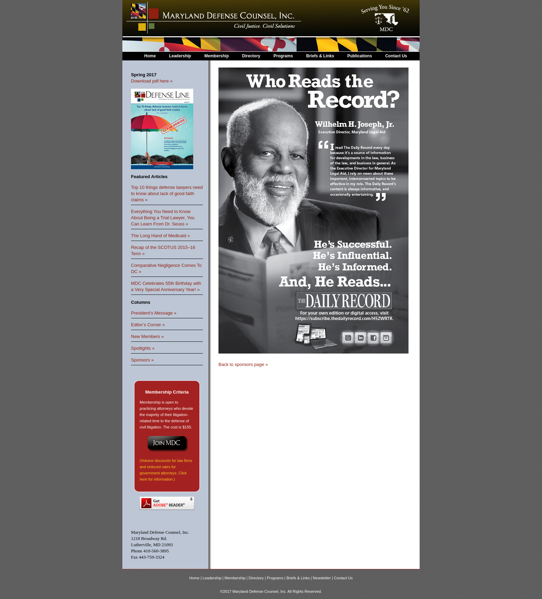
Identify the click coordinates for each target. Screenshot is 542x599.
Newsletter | (323, 578)
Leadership (180, 56)
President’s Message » (153, 313)
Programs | (277, 578)
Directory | (258, 578)
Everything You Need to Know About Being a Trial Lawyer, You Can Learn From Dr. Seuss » (163, 217)
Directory (251, 56)
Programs (283, 56)
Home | (196, 578)
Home (150, 56)
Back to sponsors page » (243, 364)
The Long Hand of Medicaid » (160, 235)
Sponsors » (142, 360)
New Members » (147, 336)
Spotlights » (143, 348)
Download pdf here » (151, 81)
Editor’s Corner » (148, 324)
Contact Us (396, 56)
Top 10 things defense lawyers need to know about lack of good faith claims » (167, 193)
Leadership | (213, 578)
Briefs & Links (320, 56)
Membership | (237, 578)
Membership (216, 56)
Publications (359, 56)
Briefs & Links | (300, 578)
